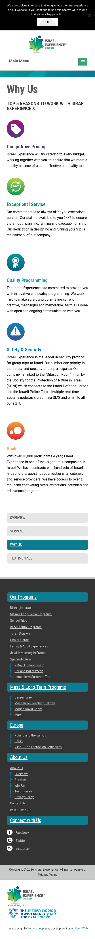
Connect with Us (25, 820)
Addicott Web (79, 928)
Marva (19, 715)
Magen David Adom (28, 709)
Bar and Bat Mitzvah (29, 671)
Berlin (19, 741)
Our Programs (23, 597)
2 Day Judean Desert (29, 665)
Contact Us (17, 803)
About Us (18, 757)
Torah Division (20, 633)
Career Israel (23, 697)
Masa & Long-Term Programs (31, 614)
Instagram (23, 848)
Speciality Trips (20, 659)
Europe (16, 725)
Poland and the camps (30, 735)
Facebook (22, 832)
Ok (48, 22)
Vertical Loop (35, 928)
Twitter (21, 840)
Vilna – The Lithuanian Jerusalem (38, 747)
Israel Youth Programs (26, 627)
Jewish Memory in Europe (28, 653)
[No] (89, 15)
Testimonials (21, 558)
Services (17, 531)
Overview (17, 518)
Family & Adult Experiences (29, 646)
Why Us (16, 545)
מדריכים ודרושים (21, 810)
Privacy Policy (24, 797)
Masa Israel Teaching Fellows (35, 703)
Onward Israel (20, 640)
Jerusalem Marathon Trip (32, 677)
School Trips (18, 620)
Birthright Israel (21, 607)
